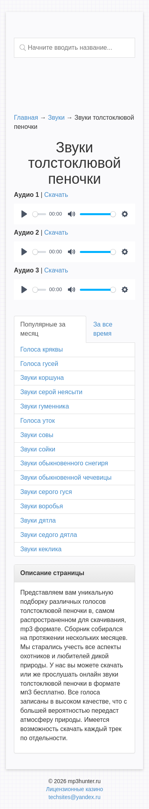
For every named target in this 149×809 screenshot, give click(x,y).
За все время (102, 329)
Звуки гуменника (44, 406)
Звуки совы (36, 435)
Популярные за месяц (43, 329)
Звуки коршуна (42, 377)
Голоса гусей (39, 363)
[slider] (39, 214)
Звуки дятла (38, 520)
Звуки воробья (41, 506)
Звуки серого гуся (46, 491)
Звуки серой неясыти (51, 392)
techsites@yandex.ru (74, 797)
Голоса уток (37, 420)
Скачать (56, 194)
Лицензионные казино (74, 789)
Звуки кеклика (41, 549)
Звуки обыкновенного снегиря (64, 463)
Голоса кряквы (41, 349)
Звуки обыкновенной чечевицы (66, 477)
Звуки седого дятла (48, 534)
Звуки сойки (37, 449)
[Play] (24, 214)
